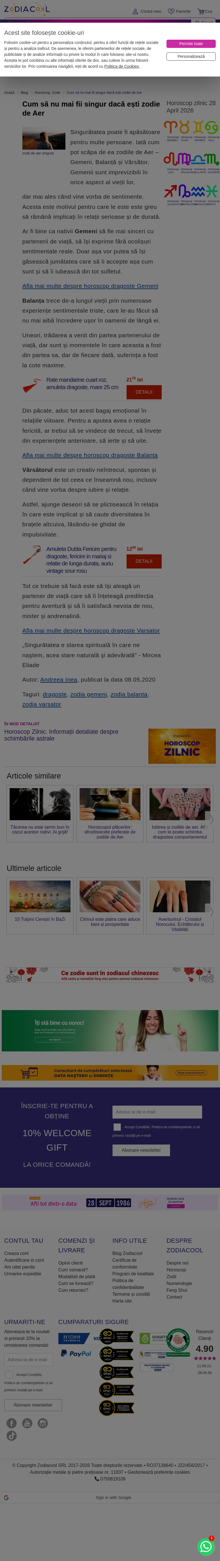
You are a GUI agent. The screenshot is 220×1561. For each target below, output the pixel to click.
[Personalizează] (191, 56)
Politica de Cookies (121, 66)
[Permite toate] (191, 44)
